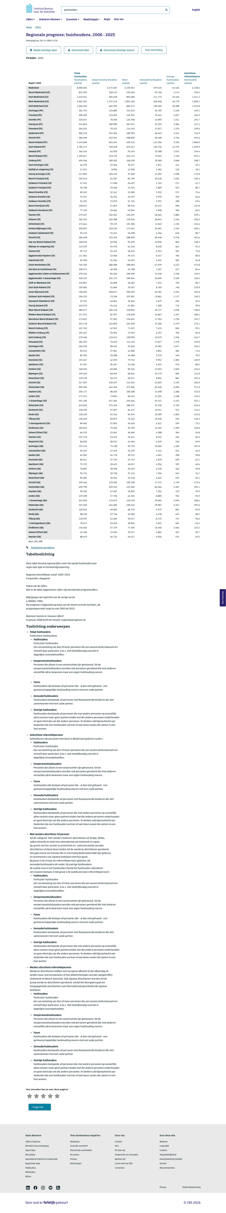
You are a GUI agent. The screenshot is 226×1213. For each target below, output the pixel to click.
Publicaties (30, 1168)
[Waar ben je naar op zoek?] (115, 10)
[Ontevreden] (36, 1095)
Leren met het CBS (123, 1164)
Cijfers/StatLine (32, 1142)
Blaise (28, 1177)
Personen (74, 1155)
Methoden (30, 1172)
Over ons (118, 19)
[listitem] (27, 1187)
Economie (71, 19)
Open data (30, 1150)
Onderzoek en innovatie (126, 1155)
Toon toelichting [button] (154, 50)
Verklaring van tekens (42, 548)
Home (29, 27)
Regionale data (32, 1164)
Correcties (120, 1168)
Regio (107, 19)
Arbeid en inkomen (49, 19)
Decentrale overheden (81, 1150)
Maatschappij (90, 19)
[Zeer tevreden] (57, 1095)
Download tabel (78, 50)
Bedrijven (75, 1142)
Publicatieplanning (191, 1187)
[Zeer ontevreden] (29, 1095)
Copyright (164, 1146)
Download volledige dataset (117, 50)
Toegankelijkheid (168, 1155)
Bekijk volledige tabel (43, 50)
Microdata (30, 1155)
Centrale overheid (79, 1146)
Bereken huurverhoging (37, 1146)
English (196, 10)
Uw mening (223, 597)
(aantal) (80, 78)
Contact (118, 1142)
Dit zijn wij (120, 1150)
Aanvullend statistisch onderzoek (41, 1159)
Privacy (73, 1159)
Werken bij (120, 1159)
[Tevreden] (50, 1095)
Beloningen (75, 1164)
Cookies (163, 1150)
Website (164, 1142)
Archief (163, 1164)
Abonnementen (167, 1168)
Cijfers (29, 19)
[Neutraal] (43, 1095)
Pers (117, 1146)
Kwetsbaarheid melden (171, 1159)
